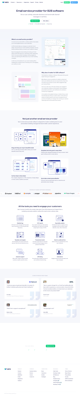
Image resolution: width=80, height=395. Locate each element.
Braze (42, 371)
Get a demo (46, 20)
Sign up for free (50, 346)
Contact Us (32, 376)
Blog (54, 376)
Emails (19, 376)
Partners (31, 373)
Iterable (43, 374)
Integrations (26, 2)
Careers (31, 374)
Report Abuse (68, 373)
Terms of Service (68, 371)
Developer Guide (56, 373)
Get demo (67, 2)
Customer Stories (33, 371)
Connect (19, 373)
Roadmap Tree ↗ (57, 384)
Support (32, 2)
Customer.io (43, 373)
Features (19, 371)
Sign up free (74, 2)
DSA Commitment (68, 380)
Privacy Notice (68, 374)
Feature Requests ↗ (57, 382)
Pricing (36, 2)
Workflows (20, 374)
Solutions (20, 380)
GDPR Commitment (69, 378)
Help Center (55, 371)
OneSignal (43, 376)
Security (66, 376)
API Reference (56, 374)
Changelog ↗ (56, 380)
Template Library (56, 378)
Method (41, 2)
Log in (61, 2)
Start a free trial (35, 20)
